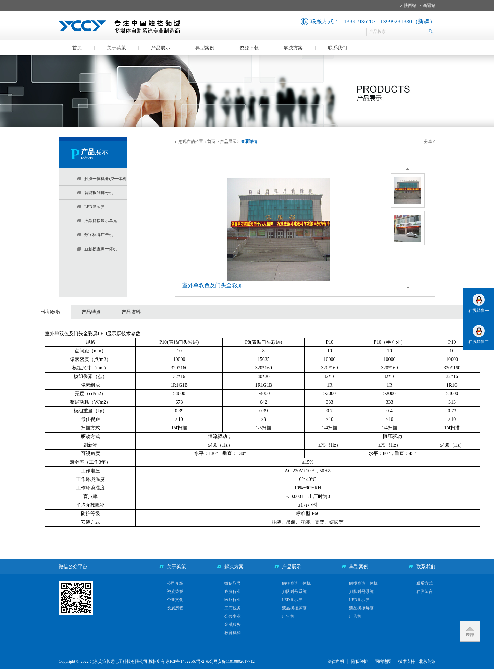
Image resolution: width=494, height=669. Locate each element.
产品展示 (160, 47)
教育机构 (232, 632)
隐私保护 (359, 661)
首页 (77, 47)
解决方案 (293, 47)
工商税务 (232, 608)
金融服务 (232, 624)
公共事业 (232, 616)
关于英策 (116, 47)
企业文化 (175, 599)
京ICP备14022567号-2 (185, 661)
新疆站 (429, 5)
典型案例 (204, 47)
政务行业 (232, 591)
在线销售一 (478, 310)
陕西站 (410, 5)
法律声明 (336, 661)
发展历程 (175, 608)
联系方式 (424, 583)
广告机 (288, 616)
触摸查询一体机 (296, 583)
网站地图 (383, 661)
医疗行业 (232, 599)
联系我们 (337, 47)
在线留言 (424, 591)
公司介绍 (175, 583)
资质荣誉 (175, 591)
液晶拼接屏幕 (294, 608)
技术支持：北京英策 (416, 661)
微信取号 (232, 583)
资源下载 (249, 47)
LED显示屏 (292, 599)
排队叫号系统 (294, 591)
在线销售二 (478, 341)
